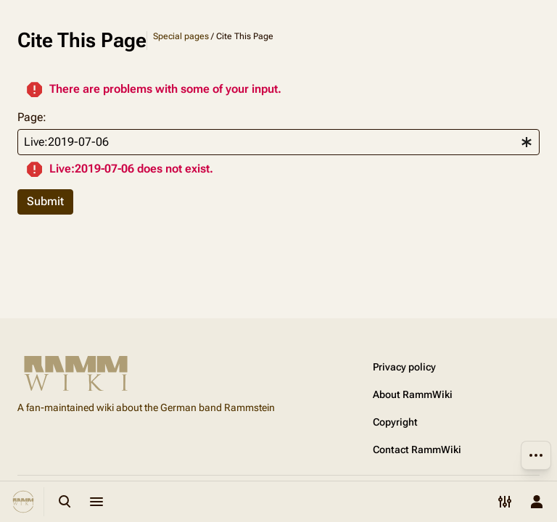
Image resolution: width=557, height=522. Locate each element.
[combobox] (278, 142)
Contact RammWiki (417, 449)
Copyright (395, 422)
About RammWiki (413, 394)
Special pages (181, 36)
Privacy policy (404, 367)
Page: (31, 117)
